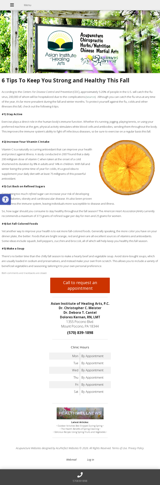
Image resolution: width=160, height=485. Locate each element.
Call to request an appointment (80, 285)
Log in (90, 459)
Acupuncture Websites (28, 448)
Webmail (71, 459)
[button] (5, 199)
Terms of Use (119, 448)
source (90, 97)
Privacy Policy (136, 448)
